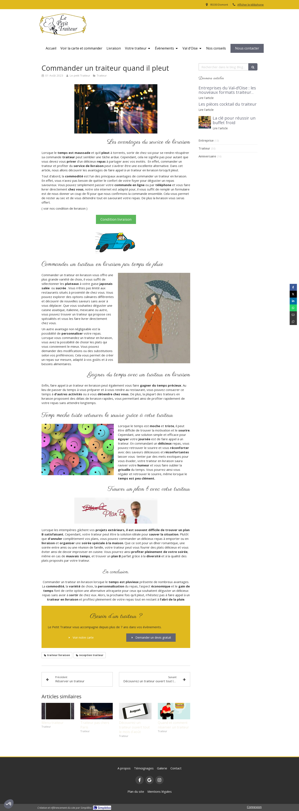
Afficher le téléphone (250, 4)
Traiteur (204, 148)
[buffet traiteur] (205, 122)
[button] (9, 804)
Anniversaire (207, 156)
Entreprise (206, 140)
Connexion (254, 807)
